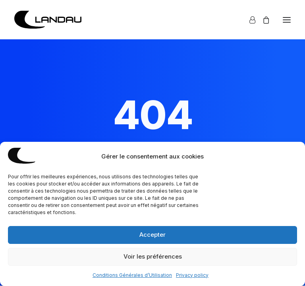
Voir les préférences (153, 256)
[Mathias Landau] (47, 20)
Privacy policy (192, 275)
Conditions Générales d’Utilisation (132, 275)
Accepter (152, 234)
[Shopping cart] (262, 19)
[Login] (248, 19)
